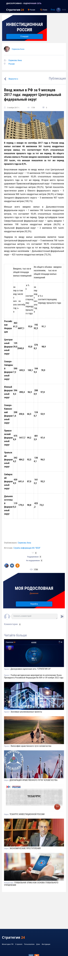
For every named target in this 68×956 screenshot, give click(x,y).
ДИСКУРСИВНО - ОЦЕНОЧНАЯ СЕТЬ (23, 3)
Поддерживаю (33, 557)
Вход (53, 9)
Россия (11, 64)
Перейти (34, 604)
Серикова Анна (18, 49)
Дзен (38, 944)
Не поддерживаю (33, 560)
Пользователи (29, 944)
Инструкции (46, 944)
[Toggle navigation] (3, 3)
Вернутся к (13, 79)
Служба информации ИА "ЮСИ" (26, 548)
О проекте (18, 944)
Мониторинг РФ (7, 944)
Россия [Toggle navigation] (31, 10)
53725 (64, 10)
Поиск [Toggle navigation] (43, 10)
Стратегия (15, 9)
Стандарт (24, 36)
